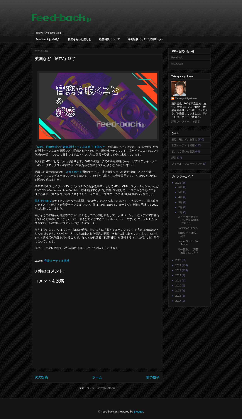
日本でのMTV (43, 200)
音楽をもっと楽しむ (79, 39)
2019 (178, 290)
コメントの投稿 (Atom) (100, 388)
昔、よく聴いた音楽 (183, 151)
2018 (178, 295)
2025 (178, 260)
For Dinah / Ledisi (188, 228)
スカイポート (74, 171)
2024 (178, 265)
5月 (180, 192)
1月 (180, 212)
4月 (180, 197)
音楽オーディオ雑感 (56, 260)
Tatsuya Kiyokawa (186, 98)
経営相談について (109, 39)
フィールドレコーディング (186, 163)
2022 (178, 275)
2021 (178, 280)
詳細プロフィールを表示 (185, 121)
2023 (178, 270)
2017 (178, 300)
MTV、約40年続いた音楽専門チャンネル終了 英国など (71, 146)
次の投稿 (41, 377)
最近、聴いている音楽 (184, 139)
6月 (180, 187)
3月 (180, 202)
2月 (180, 207)
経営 (174, 157)
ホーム (97, 377)
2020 (178, 285)
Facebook (177, 57)
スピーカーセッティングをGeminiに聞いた (188, 220)
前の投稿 (153, 377)
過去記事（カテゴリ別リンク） (146, 39)
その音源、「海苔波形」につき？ (188, 251)
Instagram (177, 63)
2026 (178, 182)
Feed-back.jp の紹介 (48, 39)
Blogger (138, 411)
